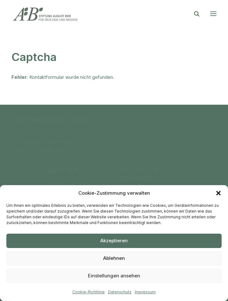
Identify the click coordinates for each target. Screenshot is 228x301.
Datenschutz (120, 292)
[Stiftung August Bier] (45, 14)
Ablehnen (114, 258)
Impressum (145, 292)
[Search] (194, 14)
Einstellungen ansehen (114, 276)
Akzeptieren (114, 240)
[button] (218, 193)
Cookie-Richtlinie (88, 292)
